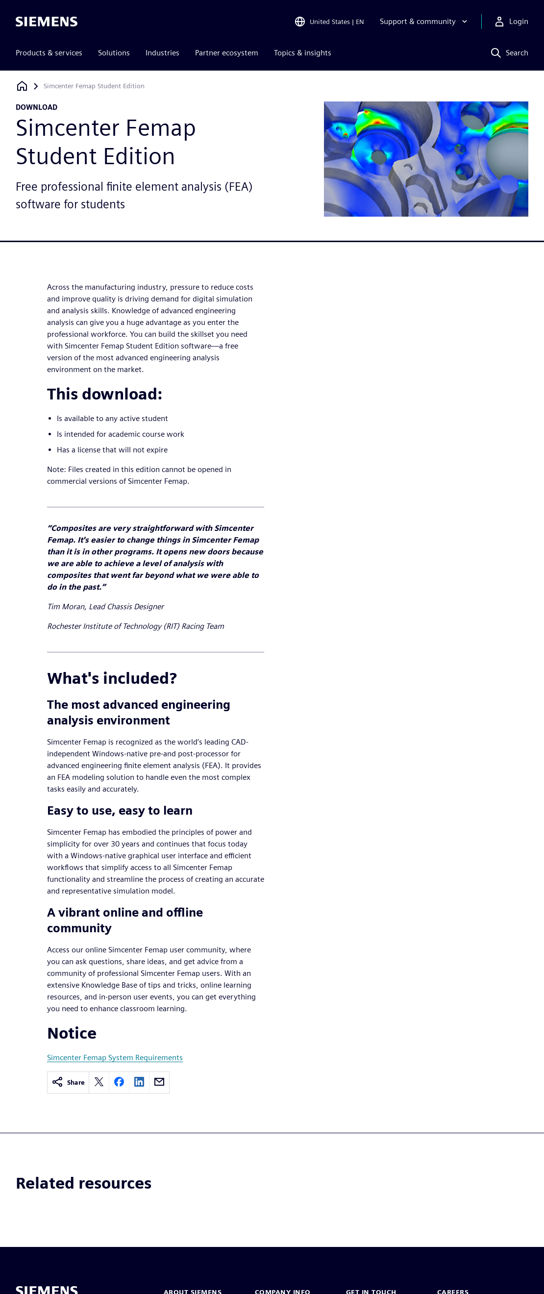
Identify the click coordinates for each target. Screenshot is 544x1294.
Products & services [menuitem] (49, 52)
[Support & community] (424, 21)
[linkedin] (139, 1082)
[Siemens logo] (46, 21)
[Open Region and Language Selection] (329, 21)
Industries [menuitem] (162, 52)
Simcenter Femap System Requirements (115, 1057)
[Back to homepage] (22, 86)
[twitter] (99, 1082)
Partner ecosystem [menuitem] (226, 52)
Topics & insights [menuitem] (302, 52)
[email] (159, 1082)
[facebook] (119, 1082)
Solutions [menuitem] (114, 52)
